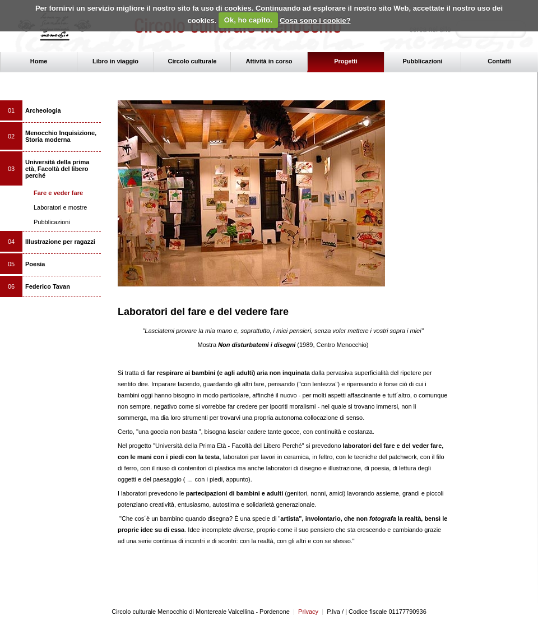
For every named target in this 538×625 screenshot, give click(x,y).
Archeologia (43, 110)
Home (39, 61)
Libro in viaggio (115, 61)
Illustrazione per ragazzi (60, 241)
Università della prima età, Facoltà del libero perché (57, 169)
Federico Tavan (47, 286)
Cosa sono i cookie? (315, 20)
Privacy (305, 611)
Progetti (346, 61)
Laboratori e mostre (60, 207)
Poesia (35, 264)
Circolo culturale (192, 61)
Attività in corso (268, 61)
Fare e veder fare (58, 192)
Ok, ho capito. (248, 20)
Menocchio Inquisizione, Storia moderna (60, 136)
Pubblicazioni (423, 61)
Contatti (499, 61)
